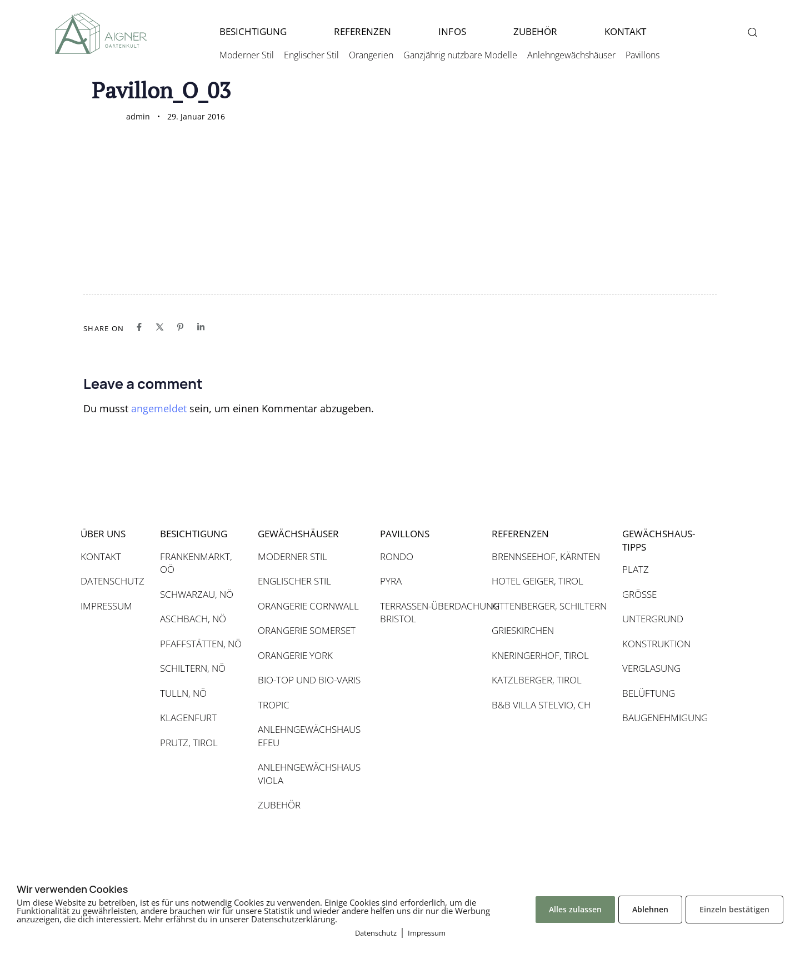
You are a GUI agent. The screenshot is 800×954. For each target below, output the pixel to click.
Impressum (427, 933)
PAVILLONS (404, 533)
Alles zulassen (575, 909)
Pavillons (642, 55)
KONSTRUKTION (656, 643)
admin (138, 116)
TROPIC (273, 704)
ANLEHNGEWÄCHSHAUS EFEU (309, 736)
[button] (752, 32)
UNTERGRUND (652, 618)
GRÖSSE (639, 594)
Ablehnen (650, 909)
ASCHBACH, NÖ (193, 618)
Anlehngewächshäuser (571, 55)
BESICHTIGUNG (253, 31)
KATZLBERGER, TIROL (537, 679)
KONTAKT (625, 31)
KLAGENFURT (188, 717)
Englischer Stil (311, 55)
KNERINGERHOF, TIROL (540, 655)
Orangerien (371, 55)
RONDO (396, 556)
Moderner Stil (246, 55)
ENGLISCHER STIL (294, 581)
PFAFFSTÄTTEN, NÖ (201, 643)
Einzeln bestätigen (734, 909)
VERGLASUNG (651, 668)
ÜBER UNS (103, 533)
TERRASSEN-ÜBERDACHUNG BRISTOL (430, 613)
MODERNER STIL (292, 556)
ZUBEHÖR (535, 31)
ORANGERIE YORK (295, 655)
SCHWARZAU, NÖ (196, 594)
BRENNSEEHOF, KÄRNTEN (546, 556)
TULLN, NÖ (183, 693)
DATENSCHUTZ (112, 581)
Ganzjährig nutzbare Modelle (460, 55)
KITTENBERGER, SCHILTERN (549, 606)
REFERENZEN (362, 31)
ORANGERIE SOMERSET (307, 630)
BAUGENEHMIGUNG (664, 717)
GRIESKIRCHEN (523, 630)
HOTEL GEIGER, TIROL (537, 581)
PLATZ (635, 569)
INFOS (452, 31)
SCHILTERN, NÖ (193, 668)
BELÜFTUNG (648, 693)
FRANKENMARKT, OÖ (196, 563)
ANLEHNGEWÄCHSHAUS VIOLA (309, 774)
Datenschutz (376, 933)
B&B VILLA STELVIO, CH (541, 704)
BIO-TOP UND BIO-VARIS (309, 679)
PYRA (391, 581)
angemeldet (159, 408)
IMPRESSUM (106, 606)
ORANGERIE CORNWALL (308, 606)
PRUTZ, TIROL (189, 742)
